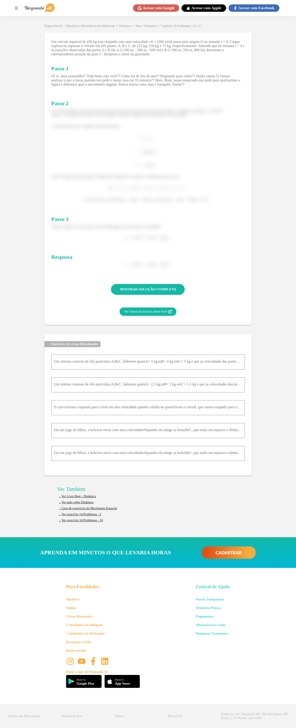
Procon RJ (175, 716)
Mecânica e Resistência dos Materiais (90, 26)
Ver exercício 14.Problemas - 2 (81, 514)
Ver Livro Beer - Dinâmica (79, 496)
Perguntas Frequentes (212, 633)
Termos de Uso (71, 716)
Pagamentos (205, 616)
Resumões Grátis (78, 642)
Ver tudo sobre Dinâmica (78, 502)
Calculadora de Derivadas (85, 633)
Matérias (72, 599)
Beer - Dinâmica (146, 26)
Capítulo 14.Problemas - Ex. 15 (181, 26)
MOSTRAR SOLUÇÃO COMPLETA (148, 289)
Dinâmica (125, 26)
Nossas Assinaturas (210, 599)
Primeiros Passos (208, 608)
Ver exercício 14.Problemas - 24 (82, 520)
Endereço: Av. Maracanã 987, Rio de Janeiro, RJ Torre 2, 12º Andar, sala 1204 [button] (254, 716)
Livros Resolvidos (79, 616)
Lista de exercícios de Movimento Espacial (89, 508)
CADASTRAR (229, 552)
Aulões (71, 608)
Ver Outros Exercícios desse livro (148, 311)
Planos (119, 716)
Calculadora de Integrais (84, 625)
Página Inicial (53, 26)
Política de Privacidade (24, 716)
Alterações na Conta (211, 625)
